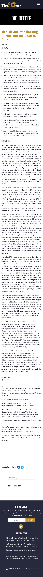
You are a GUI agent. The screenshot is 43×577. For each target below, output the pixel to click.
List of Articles (14, 485)
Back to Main (5, 467)
